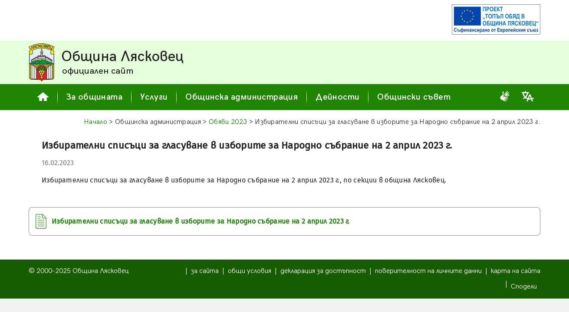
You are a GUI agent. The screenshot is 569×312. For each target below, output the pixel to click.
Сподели (524, 287)
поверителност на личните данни (428, 271)
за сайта (205, 271)
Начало (95, 122)
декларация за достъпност (323, 271)
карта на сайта (515, 271)
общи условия (249, 271)
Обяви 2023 (228, 122)
